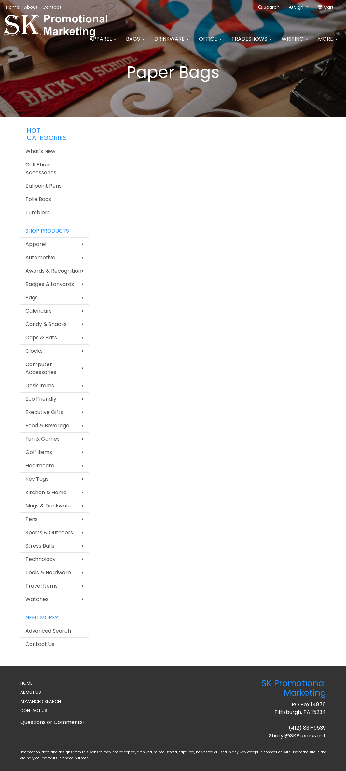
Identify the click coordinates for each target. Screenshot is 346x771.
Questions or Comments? (53, 722)
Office (210, 42)
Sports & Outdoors (49, 532)
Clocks (34, 351)
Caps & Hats (41, 337)
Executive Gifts (44, 412)
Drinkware (171, 42)
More (328, 42)
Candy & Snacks (46, 324)
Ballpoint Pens (43, 186)
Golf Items (38, 452)
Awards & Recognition (53, 271)
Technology (40, 559)
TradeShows (251, 42)
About (31, 7)
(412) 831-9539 (307, 728)
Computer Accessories (40, 368)
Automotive (40, 257)
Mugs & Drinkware (48, 505)
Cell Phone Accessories (40, 168)
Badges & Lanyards (49, 284)
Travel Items (41, 586)
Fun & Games (42, 439)
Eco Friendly (40, 399)
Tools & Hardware (48, 572)
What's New (40, 151)
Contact (52, 7)
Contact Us (39, 644)
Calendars (38, 311)
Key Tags (36, 479)
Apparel (103, 42)
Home (13, 7)
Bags (135, 42)
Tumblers (37, 212)
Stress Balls (39, 546)
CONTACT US (33, 710)
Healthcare (39, 465)
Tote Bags (38, 199)
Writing (295, 42)
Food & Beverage (47, 425)
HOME (26, 683)
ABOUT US (30, 692)
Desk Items (39, 385)
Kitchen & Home (46, 492)
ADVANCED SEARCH (40, 701)
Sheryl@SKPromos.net (297, 735)
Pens (31, 519)
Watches (36, 599)
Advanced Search (48, 631)
